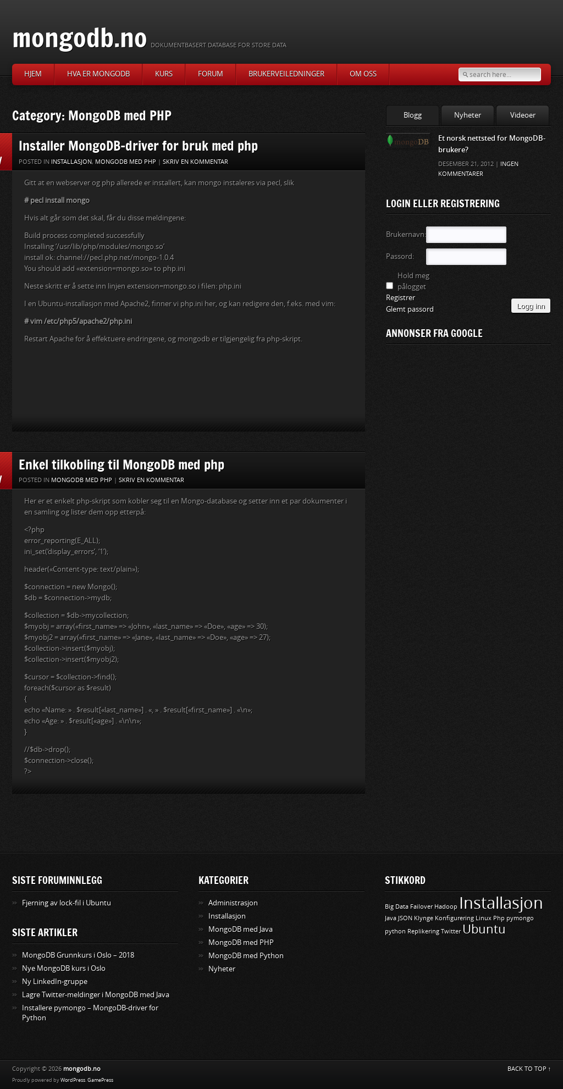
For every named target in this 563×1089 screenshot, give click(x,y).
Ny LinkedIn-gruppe (54, 981)
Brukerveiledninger (286, 74)
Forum (210, 74)
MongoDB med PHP (125, 161)
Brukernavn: (405, 234)
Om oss (363, 74)
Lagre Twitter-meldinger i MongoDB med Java (95, 995)
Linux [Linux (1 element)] (484, 918)
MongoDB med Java (240, 929)
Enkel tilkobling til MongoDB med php (121, 464)
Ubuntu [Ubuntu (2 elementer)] (484, 929)
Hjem (33, 74)
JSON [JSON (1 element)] (405, 918)
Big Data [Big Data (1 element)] (397, 906)
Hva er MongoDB (98, 74)
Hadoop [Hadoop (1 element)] (445, 906)
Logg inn (531, 306)
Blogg (413, 115)
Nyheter (467, 115)
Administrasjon (233, 903)
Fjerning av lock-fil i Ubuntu (66, 903)
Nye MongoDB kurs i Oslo (64, 968)
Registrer (400, 298)
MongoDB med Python (246, 956)
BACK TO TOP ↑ (529, 1069)
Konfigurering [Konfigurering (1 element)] (454, 918)
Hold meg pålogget (413, 281)
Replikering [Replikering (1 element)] (423, 931)
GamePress (100, 1080)
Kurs (164, 74)
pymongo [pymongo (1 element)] (520, 918)
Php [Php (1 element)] (499, 918)
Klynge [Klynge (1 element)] (423, 918)
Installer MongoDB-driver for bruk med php (138, 145)
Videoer (523, 115)
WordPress (72, 1080)
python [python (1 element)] (395, 931)
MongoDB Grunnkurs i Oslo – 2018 (78, 955)
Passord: (400, 256)
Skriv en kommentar (195, 161)
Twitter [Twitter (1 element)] (451, 931)
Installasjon (71, 161)
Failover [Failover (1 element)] (421, 906)
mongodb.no (79, 37)
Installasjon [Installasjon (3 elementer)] (501, 903)
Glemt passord (410, 309)
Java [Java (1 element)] (390, 918)
